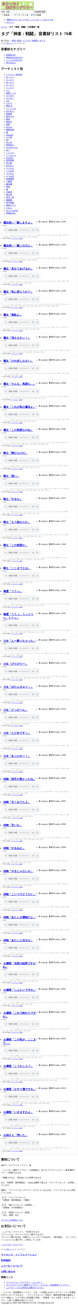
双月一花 (10, 197)
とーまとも (11, 155)
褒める (29, 513)
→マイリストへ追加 (16, 238)
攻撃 (63, 281)
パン (8, 90)
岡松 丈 (9, 106)
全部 (14, 41)
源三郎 (9, 195)
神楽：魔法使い (22, 236)
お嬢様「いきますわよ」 (18, 1112)
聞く (44, 306)
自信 (21, 283)
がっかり (17, 442)
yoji (7, 101)
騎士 (39, 467)
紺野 (8, 124)
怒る (58, 304)
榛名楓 (9, 184)
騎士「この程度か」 (15, 545)
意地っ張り (16, 1103)
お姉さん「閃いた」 (15, 1135)
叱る (50, 465)
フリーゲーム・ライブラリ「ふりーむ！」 (25, 1282)
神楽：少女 (12, 655)
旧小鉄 (9, 163)
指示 (5, 352)
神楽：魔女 (15, 283)
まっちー (10, 85)
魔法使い (35, 236)
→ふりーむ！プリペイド (12, 1245)
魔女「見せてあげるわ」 (18, 268)
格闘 (68, 281)
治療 (64, 235)
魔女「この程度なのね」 (18, 429)
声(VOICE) (11, 63)
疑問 (11, 306)
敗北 (4, 513)
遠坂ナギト (11, 205)
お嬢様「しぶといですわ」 (19, 989)
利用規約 (6, 1260)
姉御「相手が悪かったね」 (19, 779)
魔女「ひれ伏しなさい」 (18, 360)
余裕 (53, 442)
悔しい (5, 1057)
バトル (33, 235)
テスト (41, 1078)
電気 (44, 678)
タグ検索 (37, 15)
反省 (46, 814)
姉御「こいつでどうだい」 (19, 894)
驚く (40, 398)
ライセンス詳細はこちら (12, 1220)
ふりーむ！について (12, 1266)
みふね (9, 142)
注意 (18, 329)
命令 (46, 350)
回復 (38, 235)
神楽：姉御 (16, 793)
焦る (11, 398)
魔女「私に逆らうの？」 (18, 291)
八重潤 (9, 181)
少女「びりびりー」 (15, 663)
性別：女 (54, 235)
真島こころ (11, 93)
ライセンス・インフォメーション (19, 1254)
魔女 (30, 283)
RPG (12, 235)
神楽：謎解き (39, 1149)
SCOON (9, 158)
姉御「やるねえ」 (14, 848)
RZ (7, 140)
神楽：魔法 (13, 236)
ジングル (26, 41)
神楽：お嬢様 (22, 981)
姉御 (61, 791)
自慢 (26, 283)
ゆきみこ (10, 166)
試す (51, 1080)
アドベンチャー (19, 235)
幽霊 (68, 603)
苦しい (38, 605)
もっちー (10, 80)
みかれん (10, 111)
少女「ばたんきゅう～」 (18, 686)
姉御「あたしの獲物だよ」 (19, 917)
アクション (18, 281)
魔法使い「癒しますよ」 (18, 222)
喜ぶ (60, 979)
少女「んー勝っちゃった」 (19, 640)
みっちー (10, 77)
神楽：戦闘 (7, 283)
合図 (52, 1124)
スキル (40, 1147)
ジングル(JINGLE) (14, 60)
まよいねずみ (12, 210)
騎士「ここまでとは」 (17, 568)
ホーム (4, 27)
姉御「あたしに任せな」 (18, 940)
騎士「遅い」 (11, 475)
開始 (53, 306)
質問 (48, 306)
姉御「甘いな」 (12, 825)
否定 (58, 1101)
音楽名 (7, 15)
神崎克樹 (10, 130)
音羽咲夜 (10, 160)
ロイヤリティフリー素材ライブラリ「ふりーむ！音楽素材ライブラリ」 (38, 1285)
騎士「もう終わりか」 (16, 522)
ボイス (42, 41)
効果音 (35, 41)
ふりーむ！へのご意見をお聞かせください (25, 1288)
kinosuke (9, 135)
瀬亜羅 (9, 200)
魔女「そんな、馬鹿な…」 (19, 383)
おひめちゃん (12, 147)
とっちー (10, 88)
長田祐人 (10, 145)
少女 (48, 235)
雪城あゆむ (11, 213)
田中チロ (10, 116)
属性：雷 (58, 676)
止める (13, 329)
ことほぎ (10, 171)
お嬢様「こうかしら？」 (18, 1066)
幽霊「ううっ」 (12, 591)
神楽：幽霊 (23, 605)
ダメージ (36, 327)
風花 (8, 119)
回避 (53, 327)
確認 (15, 306)
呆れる (47, 304)
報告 (52, 1029)
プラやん (10, 173)
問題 (56, 1147)
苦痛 (42, 605)
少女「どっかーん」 (15, 709)
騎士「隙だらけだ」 (15, 452)
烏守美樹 (10, 203)
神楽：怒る (22, 306)
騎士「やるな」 (12, 499)
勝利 (57, 442)
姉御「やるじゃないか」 (18, 871)
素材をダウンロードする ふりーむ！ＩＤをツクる (30, 20)
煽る (27, 444)
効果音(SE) (11, 55)
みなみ (9, 127)
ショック (42, 1055)
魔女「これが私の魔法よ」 (19, 406)
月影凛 (9, 192)
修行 (46, 465)
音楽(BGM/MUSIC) (14, 58)
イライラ (42, 1002)
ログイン (10, 22)
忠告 (5, 839)
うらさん (10, 168)
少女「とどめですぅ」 (17, 732)
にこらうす (11, 109)
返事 (48, 1103)
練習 (43, 1080)
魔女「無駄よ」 (12, 314)
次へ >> (10, 43)
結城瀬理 (10, 179)
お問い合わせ (8, 1271)
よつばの (10, 176)
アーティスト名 (21, 15)
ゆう (8, 150)
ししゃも (10, 153)
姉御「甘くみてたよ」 (16, 802)
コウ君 (9, 137)
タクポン (10, 98)
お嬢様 (17, 979)
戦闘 (59, 235)
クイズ (34, 1147)
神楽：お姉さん (21, 1149)
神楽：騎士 (33, 467)
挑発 (18, 444)
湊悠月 (9, 122)
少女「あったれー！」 (16, 755)
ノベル (28, 235)
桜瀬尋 (9, 114)
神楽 (8, 187)
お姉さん (17, 1147)
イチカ (9, 103)
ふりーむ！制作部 (14, 75)
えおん (9, 208)
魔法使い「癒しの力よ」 (18, 245)
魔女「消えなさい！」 (16, 337)
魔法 (29, 236)
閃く (49, 1149)
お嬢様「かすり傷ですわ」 (19, 1089)
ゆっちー (10, 82)
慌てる (60, 396)
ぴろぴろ (10, 96)
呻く (53, 603)
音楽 (19, 41)
